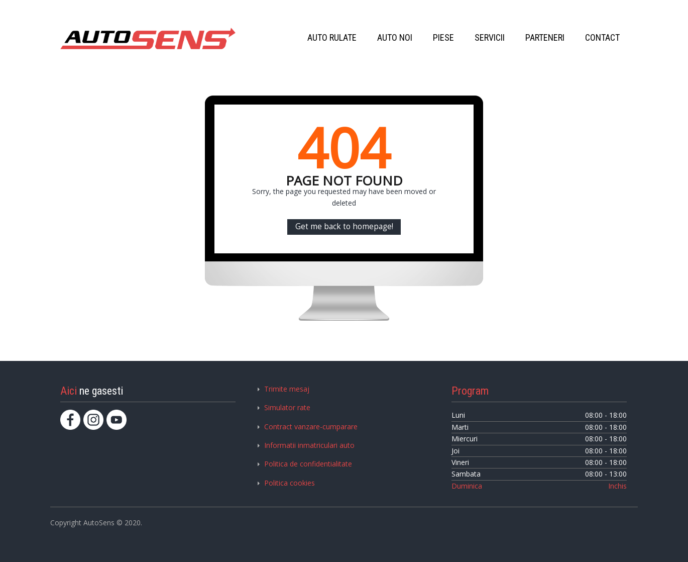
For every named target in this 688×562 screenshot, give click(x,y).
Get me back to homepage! (344, 226)
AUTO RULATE (332, 37)
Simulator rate (287, 407)
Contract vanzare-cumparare (311, 426)
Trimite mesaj (286, 389)
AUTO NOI (394, 37)
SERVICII (490, 37)
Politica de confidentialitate (308, 464)
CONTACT (602, 37)
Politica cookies (289, 483)
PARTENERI (544, 37)
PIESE (443, 37)
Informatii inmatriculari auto (309, 445)
